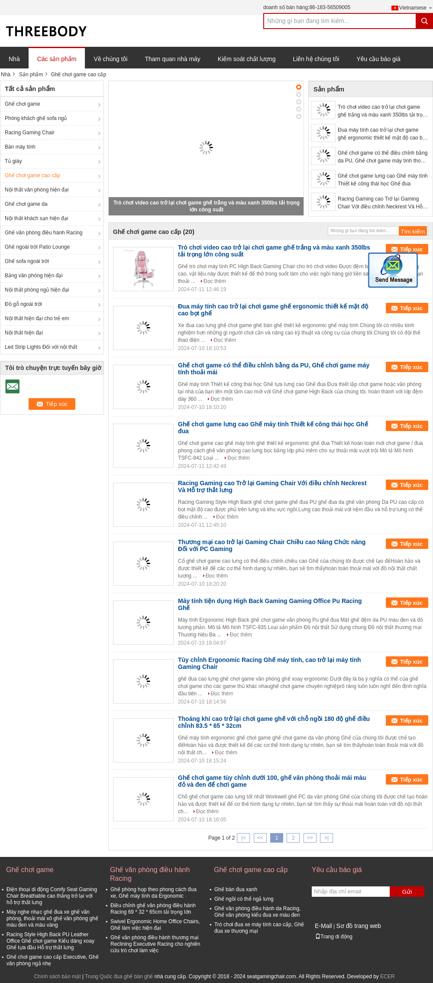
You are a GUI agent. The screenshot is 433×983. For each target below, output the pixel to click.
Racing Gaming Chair (30, 133)
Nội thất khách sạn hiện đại (36, 218)
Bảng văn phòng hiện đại (34, 276)
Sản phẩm (31, 74)
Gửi (407, 892)
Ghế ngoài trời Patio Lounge (37, 247)
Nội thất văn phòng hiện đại (36, 190)
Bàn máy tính (20, 147)
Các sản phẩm (57, 58)
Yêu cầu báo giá (378, 58)
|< (243, 838)
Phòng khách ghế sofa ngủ (36, 118)
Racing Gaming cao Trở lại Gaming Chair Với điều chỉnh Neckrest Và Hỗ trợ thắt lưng (380, 203)
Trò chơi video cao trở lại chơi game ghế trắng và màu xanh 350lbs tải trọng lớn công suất (383, 111)
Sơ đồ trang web (358, 925)
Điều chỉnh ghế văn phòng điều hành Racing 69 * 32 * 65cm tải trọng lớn (153, 908)
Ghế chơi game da (26, 204)
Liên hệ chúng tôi (316, 58)
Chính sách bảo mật (57, 976)
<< (260, 838)
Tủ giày (13, 161)
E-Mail (323, 925)
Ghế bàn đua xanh (235, 889)
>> (310, 838)
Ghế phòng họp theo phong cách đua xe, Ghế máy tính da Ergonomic (153, 892)
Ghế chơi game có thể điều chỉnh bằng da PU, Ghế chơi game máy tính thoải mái (382, 157)
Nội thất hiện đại (24, 333)
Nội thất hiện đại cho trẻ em (37, 318)
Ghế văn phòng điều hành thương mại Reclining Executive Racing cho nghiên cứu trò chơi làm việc (155, 944)
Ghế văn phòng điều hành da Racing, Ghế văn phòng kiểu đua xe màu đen (257, 911)
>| (326, 838)
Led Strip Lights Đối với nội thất (41, 347)
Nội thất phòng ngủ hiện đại (37, 290)
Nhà (14, 58)
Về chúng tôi (110, 58)
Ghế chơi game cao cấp (32, 175)
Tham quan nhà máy (172, 58)
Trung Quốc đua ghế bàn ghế (119, 976)
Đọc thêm (215, 281)
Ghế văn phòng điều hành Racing (43, 233)
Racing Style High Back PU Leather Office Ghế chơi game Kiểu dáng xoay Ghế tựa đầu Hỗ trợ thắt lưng (50, 941)
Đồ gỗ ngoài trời (23, 304)
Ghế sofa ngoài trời (27, 261)
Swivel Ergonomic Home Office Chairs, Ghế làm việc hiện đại (155, 924)
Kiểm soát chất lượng (247, 58)
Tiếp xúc (411, 249)
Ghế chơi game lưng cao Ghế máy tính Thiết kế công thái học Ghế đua (383, 180)
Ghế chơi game (22, 104)
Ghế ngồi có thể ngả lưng (244, 899)
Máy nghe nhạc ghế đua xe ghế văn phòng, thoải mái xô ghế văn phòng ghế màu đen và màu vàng (52, 918)
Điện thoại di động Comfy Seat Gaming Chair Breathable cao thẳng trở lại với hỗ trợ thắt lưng (51, 895)
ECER (387, 976)
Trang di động (333, 937)
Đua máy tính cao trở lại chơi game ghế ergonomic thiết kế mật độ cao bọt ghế (382, 134)
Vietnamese (416, 7)
